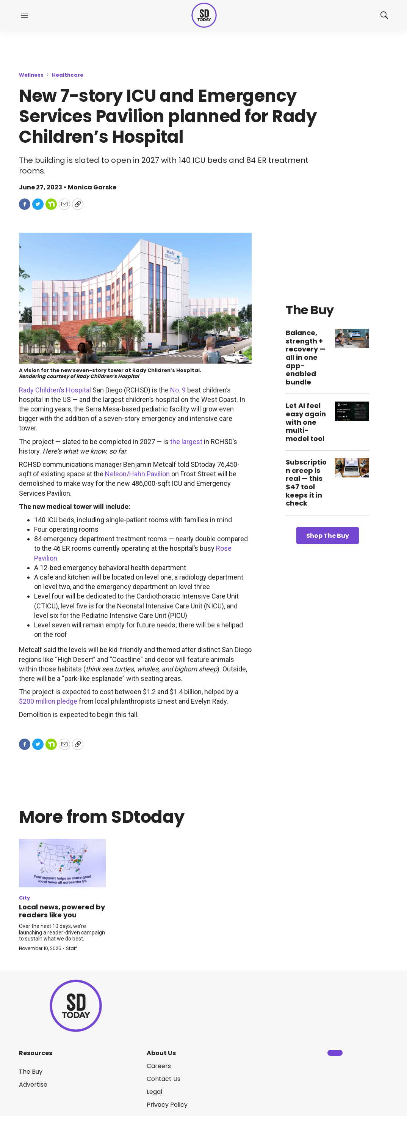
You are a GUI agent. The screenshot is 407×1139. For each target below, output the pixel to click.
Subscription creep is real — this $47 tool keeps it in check (306, 482)
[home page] (204, 15)
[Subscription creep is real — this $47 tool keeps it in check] (352, 467)
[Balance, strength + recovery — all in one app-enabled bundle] (352, 338)
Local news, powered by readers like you (62, 911)
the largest (186, 442)
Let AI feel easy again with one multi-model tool (306, 422)
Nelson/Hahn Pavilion (137, 474)
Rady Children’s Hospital (55, 390)
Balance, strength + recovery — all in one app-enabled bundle (306, 357)
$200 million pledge (48, 701)
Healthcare (67, 75)
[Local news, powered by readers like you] (62, 863)
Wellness (31, 75)
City (24, 897)
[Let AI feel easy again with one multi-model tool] (352, 411)
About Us (161, 1053)
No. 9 (178, 390)
